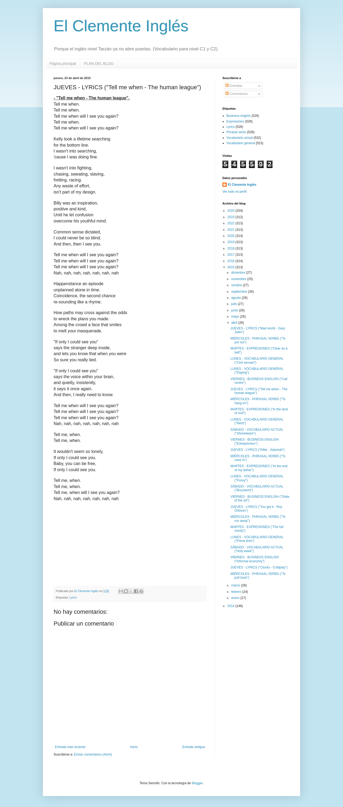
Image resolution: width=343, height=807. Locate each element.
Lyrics (73, 597)
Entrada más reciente (70, 747)
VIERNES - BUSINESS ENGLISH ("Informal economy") (254, 559)
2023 (232, 217)
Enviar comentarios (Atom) (93, 754)
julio (234, 304)
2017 (232, 254)
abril (234, 323)
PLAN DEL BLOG (99, 63)
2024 (232, 211)
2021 (232, 230)
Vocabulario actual (239, 138)
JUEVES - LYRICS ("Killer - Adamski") (257, 450)
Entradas (233, 86)
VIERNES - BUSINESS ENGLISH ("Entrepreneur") (254, 441)
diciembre (238, 272)
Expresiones (235, 121)
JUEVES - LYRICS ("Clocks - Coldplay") (259, 567)
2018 (232, 248)
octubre (237, 285)
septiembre (239, 291)
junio (235, 310)
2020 (232, 236)
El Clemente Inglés (121, 26)
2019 (232, 242)
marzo (236, 585)
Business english (238, 116)
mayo (235, 316)
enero (235, 598)
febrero (236, 592)
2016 (232, 261)
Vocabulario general (240, 143)
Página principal (62, 63)
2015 (232, 267)
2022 (232, 223)
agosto (236, 298)
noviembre (239, 279)
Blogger (197, 783)
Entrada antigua (193, 747)
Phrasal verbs (236, 132)
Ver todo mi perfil (234, 192)
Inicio (134, 747)
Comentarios (236, 94)
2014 (232, 606)
